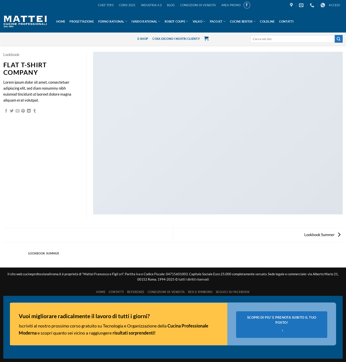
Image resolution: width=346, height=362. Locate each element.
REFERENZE (136, 292)
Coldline (267, 21)
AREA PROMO (231, 5)
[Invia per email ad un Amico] (17, 111)
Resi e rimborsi (200, 292)
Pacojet (218, 21)
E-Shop (142, 38)
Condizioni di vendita (166, 292)
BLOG (171, 5)
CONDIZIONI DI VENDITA (198, 5)
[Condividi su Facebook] (6, 111)
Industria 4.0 (151, 5)
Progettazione (82, 21)
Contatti (286, 21)
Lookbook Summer (322, 234)
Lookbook (11, 54)
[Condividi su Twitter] (12, 111)
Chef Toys (105, 5)
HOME (60, 21)
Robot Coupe (176, 21)
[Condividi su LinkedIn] (29, 111)
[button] (334, 5)
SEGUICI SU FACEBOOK (233, 292)
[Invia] (339, 39)
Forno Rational (112, 21)
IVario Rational (146, 21)
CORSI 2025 (127, 5)
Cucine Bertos (243, 21)
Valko (199, 21)
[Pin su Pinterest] (23, 111)
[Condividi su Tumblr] (34, 111)
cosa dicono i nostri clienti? (176, 38)
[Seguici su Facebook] (247, 5)
